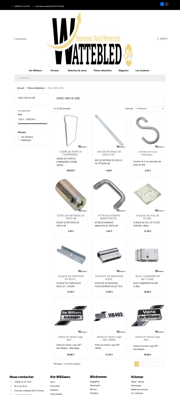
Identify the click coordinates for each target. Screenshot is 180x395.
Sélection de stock (77, 70)
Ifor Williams (36, 71)
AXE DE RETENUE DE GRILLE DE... (109, 153)
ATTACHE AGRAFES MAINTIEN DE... (109, 217)
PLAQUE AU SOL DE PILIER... (147, 217)
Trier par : (129, 108)
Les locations (142, 70)
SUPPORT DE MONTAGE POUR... (109, 278)
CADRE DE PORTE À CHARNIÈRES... (71, 153)
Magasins (124, 70)
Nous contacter (22, 377)
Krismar (56, 71)
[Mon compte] (19, 39)
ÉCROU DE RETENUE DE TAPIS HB (70, 217)
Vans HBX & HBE (26, 97)
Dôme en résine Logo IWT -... (70, 338)
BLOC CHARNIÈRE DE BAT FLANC (148, 278)
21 (156, 364)
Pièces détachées (103, 70)
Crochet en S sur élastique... (147, 153)
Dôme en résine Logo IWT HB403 (109, 338)
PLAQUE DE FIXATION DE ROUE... (71, 278)
